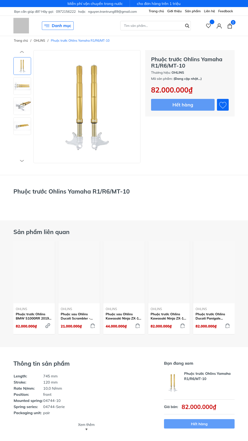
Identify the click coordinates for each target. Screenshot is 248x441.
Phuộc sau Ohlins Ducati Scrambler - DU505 (75, 316)
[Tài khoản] (219, 26)
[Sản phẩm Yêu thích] (208, 26)
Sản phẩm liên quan (41, 231)
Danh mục (57, 25)
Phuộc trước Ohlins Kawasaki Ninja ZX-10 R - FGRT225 (168, 316)
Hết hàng (182, 105)
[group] (87, 106)
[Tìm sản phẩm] (155, 25)
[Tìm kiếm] (187, 25)
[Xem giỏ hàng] (229, 25)
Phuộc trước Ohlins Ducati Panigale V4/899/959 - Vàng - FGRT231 (212, 316)
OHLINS (21, 309)
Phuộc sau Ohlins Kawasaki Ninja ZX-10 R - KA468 (123, 316)
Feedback (225, 11)
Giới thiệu (174, 11)
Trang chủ (156, 11)
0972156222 (66, 11)
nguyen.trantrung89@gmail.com (112, 11)
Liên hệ (209, 11)
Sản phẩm (193, 11)
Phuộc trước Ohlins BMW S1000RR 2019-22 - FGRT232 (33, 316)
